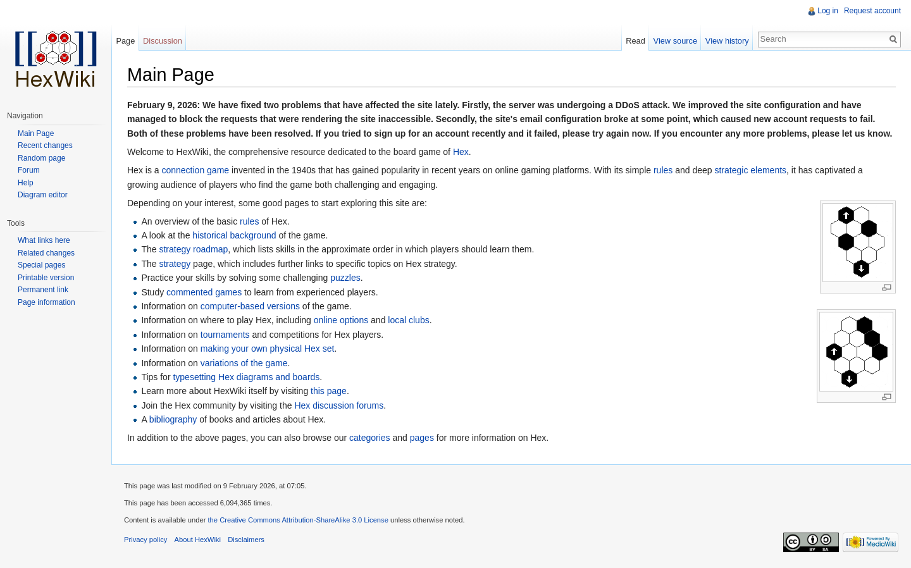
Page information (46, 302)
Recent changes (45, 145)
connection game (195, 170)
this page (329, 391)
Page (125, 41)
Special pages (41, 265)
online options (341, 320)
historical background (234, 235)
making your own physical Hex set (268, 348)
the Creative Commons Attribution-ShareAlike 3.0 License (298, 520)
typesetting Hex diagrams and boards (246, 377)
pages (422, 438)
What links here (44, 240)
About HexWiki (198, 539)
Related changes (46, 253)
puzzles (345, 278)
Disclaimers (246, 539)
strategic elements (750, 170)
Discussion (162, 41)
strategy (174, 264)
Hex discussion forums (338, 405)
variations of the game (244, 363)
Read (635, 41)
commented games (204, 292)
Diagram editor (43, 194)
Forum (29, 170)
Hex (461, 152)
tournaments (225, 335)
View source (675, 41)
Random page (41, 158)
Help (26, 182)
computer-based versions (250, 306)
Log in (827, 10)
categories (369, 438)
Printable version (46, 277)
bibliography (173, 419)
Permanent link (43, 289)
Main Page (36, 133)
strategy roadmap (193, 249)
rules (663, 170)
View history (727, 41)
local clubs (408, 320)
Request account (872, 10)
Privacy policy (145, 539)
